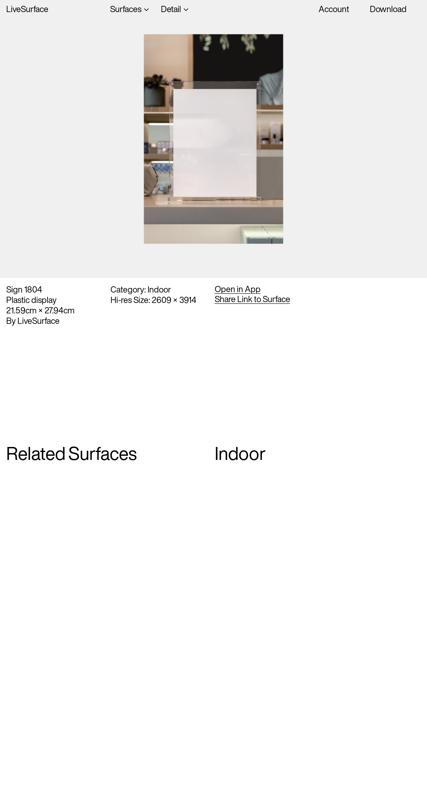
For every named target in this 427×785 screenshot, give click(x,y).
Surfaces (125, 9)
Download (388, 9)
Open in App (238, 289)
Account (334, 9)
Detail (171, 9)
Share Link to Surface (252, 299)
